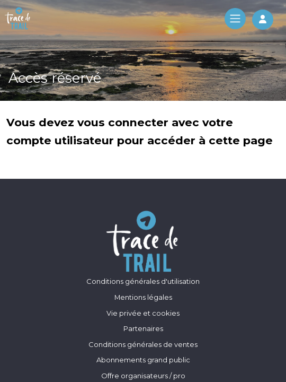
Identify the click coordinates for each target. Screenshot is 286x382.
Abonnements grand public (143, 359)
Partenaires (143, 328)
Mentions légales (143, 297)
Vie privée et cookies (143, 313)
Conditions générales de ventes (143, 344)
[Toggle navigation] (235, 18)
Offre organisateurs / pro (143, 375)
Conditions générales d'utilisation (143, 281)
